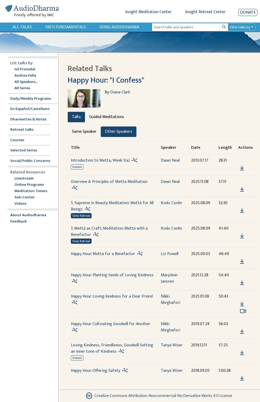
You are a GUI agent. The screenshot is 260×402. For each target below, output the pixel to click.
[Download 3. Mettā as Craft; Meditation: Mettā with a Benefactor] (242, 236)
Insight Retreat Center (205, 11)
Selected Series (26, 150)
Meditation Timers (30, 191)
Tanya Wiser (172, 345)
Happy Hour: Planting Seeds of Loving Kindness (112, 275)
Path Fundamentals (65, 27)
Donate (248, 12)
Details (77, 167)
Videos (23, 204)
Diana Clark (120, 92)
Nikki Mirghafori (170, 299)
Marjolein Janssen (169, 278)
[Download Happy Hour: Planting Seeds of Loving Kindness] (242, 283)
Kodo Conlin (171, 203)
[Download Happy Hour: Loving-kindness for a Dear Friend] (242, 304)
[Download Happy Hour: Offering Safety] (242, 378)
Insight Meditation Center (148, 11)
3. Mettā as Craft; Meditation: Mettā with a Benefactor (109, 231)
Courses (17, 140)
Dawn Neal (170, 160)
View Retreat (81, 215)
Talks (76, 116)
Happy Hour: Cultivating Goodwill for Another (110, 323)
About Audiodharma (28, 215)
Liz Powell (169, 253)
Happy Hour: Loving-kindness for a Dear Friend (112, 296)
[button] (242, 160)
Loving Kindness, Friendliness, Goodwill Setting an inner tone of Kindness (112, 348)
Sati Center (24, 197)
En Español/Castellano (30, 109)
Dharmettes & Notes (28, 120)
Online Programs (29, 185)
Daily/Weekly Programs (33, 99)
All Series (22, 88)
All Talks (22, 27)
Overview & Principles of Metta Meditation (109, 181)
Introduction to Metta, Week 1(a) (100, 160)
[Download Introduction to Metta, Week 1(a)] (242, 168)
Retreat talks (22, 130)
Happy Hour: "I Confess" (106, 80)
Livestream (24, 179)
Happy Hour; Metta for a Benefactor (103, 253)
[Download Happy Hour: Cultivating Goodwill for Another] (242, 332)
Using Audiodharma (119, 27)
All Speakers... (26, 82)
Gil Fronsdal (24, 69)
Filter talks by (240, 27)
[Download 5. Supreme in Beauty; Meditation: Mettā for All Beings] (242, 211)
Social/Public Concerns (30, 161)
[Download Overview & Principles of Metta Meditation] (242, 189)
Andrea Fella (25, 76)
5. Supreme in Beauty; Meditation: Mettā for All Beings (112, 206)
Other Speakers (118, 131)
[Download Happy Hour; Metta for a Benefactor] (242, 262)
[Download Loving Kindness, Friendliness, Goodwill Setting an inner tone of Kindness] (242, 353)
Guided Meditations (106, 116)
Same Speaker (84, 131)
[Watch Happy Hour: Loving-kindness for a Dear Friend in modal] (243, 311)
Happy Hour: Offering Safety (95, 370)
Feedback (18, 222)
